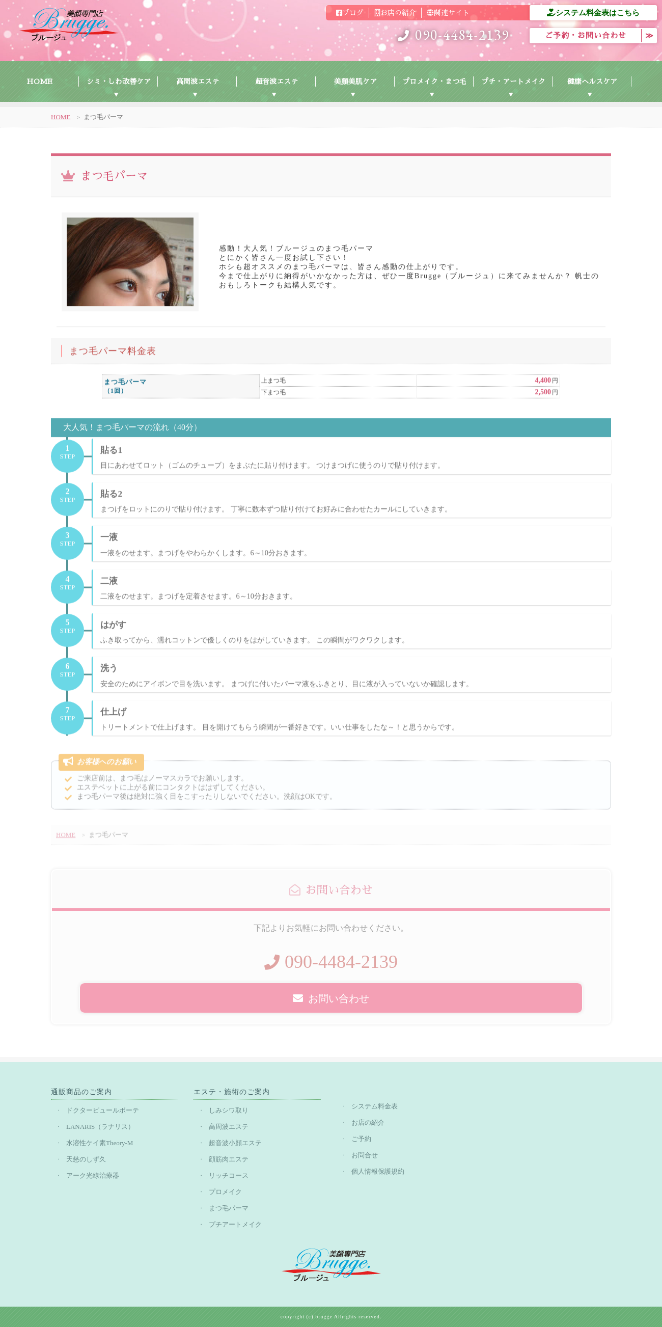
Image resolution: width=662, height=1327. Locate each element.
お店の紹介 (395, 12)
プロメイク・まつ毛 (434, 81)
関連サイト (448, 12)
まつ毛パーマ (229, 1208)
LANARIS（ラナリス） (100, 1126)
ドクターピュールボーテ (102, 1110)
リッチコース (229, 1175)
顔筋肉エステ (229, 1159)
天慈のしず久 (86, 1159)
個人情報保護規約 (377, 1171)
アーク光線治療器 (92, 1175)
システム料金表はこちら (593, 12)
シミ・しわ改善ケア (119, 81)
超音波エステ (276, 81)
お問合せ (364, 1155)
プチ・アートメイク (513, 81)
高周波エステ (197, 81)
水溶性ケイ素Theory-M (99, 1143)
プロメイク (225, 1192)
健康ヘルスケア (592, 81)
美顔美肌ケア (355, 81)
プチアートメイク (235, 1224)
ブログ (350, 12)
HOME (39, 81)
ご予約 (361, 1139)
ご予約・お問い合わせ (585, 35)
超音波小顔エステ (235, 1143)
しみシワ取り (229, 1110)
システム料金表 (374, 1106)
